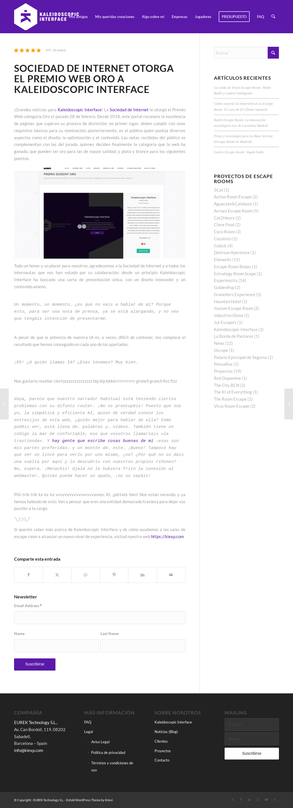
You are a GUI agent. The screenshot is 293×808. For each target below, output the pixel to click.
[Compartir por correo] (171, 575)
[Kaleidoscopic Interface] (47, 16)
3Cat (218, 189)
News (219, 343)
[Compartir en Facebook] (28, 575)
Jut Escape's (225, 322)
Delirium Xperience (232, 252)
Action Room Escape (233, 196)
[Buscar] (273, 16)
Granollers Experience (234, 294)
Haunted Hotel (227, 301)
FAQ (87, 722)
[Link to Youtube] (266, 799)
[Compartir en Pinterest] (114, 575)
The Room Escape (230, 398)
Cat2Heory (224, 217)
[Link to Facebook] (241, 799)
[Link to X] (232, 799)
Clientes (161, 741)
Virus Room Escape (231, 406)
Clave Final (224, 224)
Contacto (162, 760)
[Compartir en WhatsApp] (85, 575)
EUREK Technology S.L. (35, 722)
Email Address (28, 605)
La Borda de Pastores (233, 336)
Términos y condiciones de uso (112, 766)
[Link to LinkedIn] (249, 799)
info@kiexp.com (28, 750)
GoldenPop (224, 287)
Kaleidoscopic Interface (80, 109)
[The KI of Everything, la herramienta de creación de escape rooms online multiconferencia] (288, 404)
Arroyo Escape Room (233, 210)
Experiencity (226, 280)
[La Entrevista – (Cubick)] (4, 404)
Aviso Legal (100, 742)
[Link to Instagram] (258, 799)
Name (19, 633)
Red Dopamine (227, 378)
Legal (88, 731)
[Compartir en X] (57, 575)
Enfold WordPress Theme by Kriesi (89, 800)
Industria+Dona (228, 315)
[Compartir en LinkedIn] (142, 575)
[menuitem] (79, 16)
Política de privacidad (108, 752)
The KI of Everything (233, 391)
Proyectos (223, 371)
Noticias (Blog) (166, 731)
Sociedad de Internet (129, 109)
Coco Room (224, 231)
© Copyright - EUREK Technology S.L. (39, 800)
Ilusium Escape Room (233, 308)
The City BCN (226, 385)
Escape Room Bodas (232, 266)
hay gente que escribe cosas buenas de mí (102, 441)
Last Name (109, 633)
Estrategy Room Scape (235, 273)
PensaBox (223, 364)
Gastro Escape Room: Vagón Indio (239, 152)
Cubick (220, 245)
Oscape (221, 350)
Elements (222, 259)
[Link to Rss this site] (274, 799)
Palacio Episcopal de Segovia (240, 357)
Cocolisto (222, 238)
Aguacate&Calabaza (233, 203)
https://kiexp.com (167, 536)
